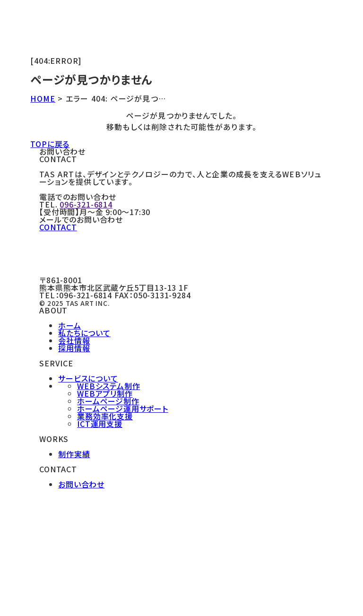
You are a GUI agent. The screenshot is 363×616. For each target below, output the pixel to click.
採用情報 (74, 348)
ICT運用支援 (99, 423)
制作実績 (74, 454)
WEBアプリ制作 (104, 393)
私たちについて (84, 332)
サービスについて (88, 378)
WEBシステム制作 (108, 385)
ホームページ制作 (108, 401)
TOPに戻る (49, 143)
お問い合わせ (81, 484)
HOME (42, 98)
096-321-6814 (86, 204)
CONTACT (58, 227)
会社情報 (74, 340)
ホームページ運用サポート (122, 408)
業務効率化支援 (105, 416)
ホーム (69, 325)
